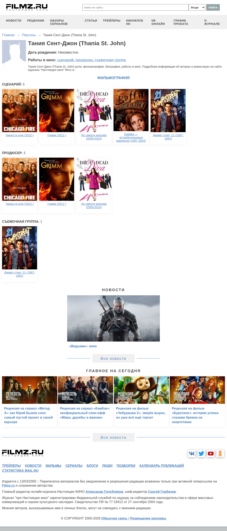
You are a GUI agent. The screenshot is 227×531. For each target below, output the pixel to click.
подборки (126, 466)
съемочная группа (110, 60)
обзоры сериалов (59, 22)
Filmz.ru (8, 485)
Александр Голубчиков (104, 491)
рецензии (35, 20)
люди (107, 466)
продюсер (84, 60)
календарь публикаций (161, 466)
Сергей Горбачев (162, 491)
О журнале (212, 22)
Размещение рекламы (148, 518)
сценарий (65, 60)
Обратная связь (114, 518)
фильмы (53, 466)
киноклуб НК (134, 22)
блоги (92, 466)
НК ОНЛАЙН (158, 22)
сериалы (73, 466)
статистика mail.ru (20, 470)
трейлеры (112, 20)
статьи (91, 20)
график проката (181, 22)
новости (13, 20)
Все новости (113, 359)
